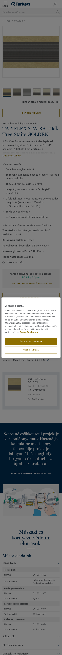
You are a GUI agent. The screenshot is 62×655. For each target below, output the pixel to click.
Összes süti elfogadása (31, 341)
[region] (30, 327)
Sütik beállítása (31, 350)
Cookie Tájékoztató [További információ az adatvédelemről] (29, 332)
